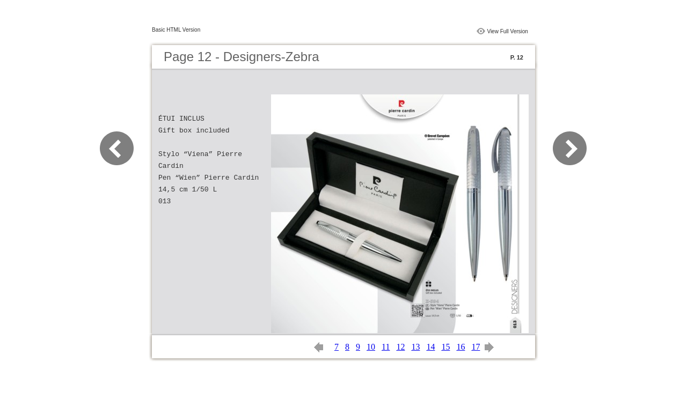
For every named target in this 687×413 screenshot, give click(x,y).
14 (430, 346)
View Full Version (507, 31)
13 (415, 346)
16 (460, 346)
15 (445, 346)
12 (400, 346)
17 (475, 346)
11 (386, 346)
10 (371, 346)
